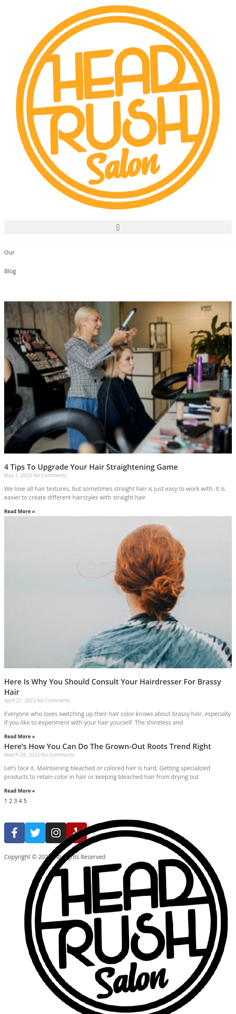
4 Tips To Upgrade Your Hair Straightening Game (91, 467)
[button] (118, 227)
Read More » (19, 511)
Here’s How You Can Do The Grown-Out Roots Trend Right (107, 746)
